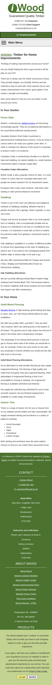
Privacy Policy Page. (38, 671)
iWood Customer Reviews (26, 576)
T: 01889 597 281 (26, 485)
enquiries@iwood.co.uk (26, 28)
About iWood (26, 571)
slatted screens (28, 123)
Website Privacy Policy (26, 594)
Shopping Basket (26, 35)
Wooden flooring (8, 310)
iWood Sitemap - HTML (26, 603)
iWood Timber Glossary (26, 589)
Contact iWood (26, 480)
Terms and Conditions (26, 599)
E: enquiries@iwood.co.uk (26, 489)
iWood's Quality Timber (26, 580)
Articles (6, 54)
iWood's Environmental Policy (26, 585)
